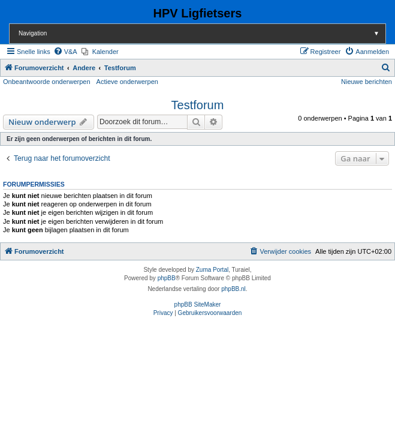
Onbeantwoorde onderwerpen (47, 81)
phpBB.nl (233, 289)
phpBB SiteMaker (197, 304)
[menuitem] (65, 51)
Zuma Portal (212, 269)
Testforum (197, 105)
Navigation (202, 33)
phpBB (167, 278)
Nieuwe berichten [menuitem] (366, 81)
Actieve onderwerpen (127, 81)
